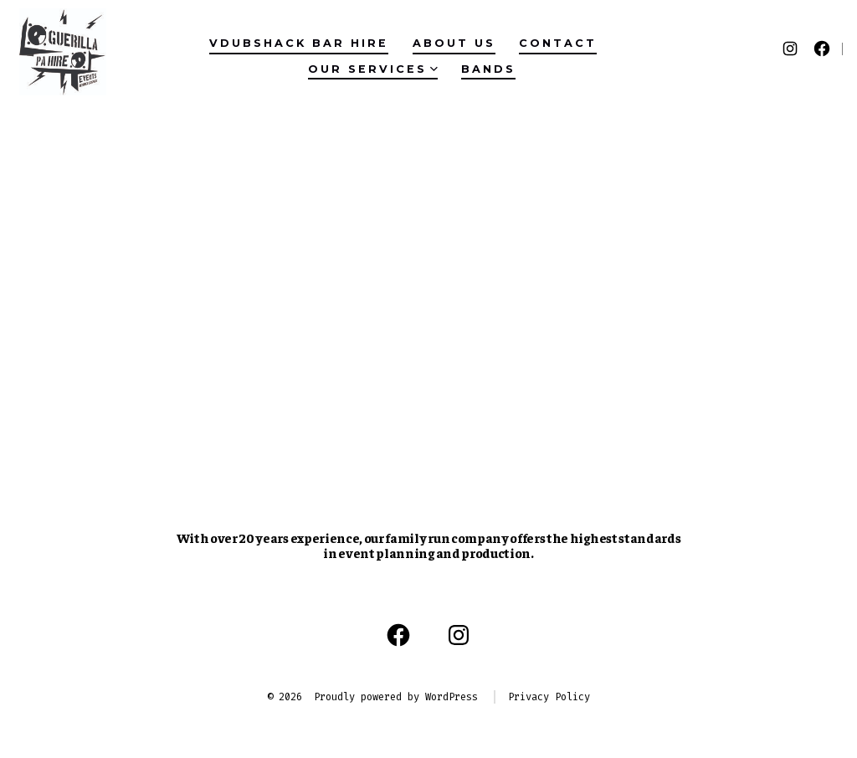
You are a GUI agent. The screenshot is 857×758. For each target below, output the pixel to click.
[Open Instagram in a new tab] (790, 48)
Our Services (373, 69)
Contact (558, 43)
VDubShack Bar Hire (298, 43)
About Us (454, 43)
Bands (488, 69)
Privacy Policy (549, 697)
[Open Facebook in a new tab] (821, 48)
